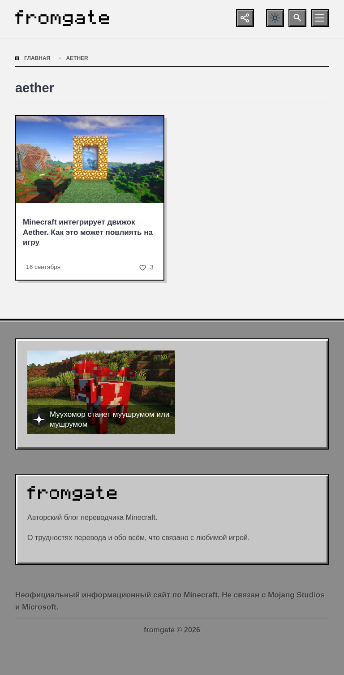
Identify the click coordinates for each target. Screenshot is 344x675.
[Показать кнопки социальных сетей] (245, 18)
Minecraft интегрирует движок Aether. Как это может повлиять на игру (88, 232)
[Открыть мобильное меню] (320, 18)
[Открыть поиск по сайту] (297, 18)
